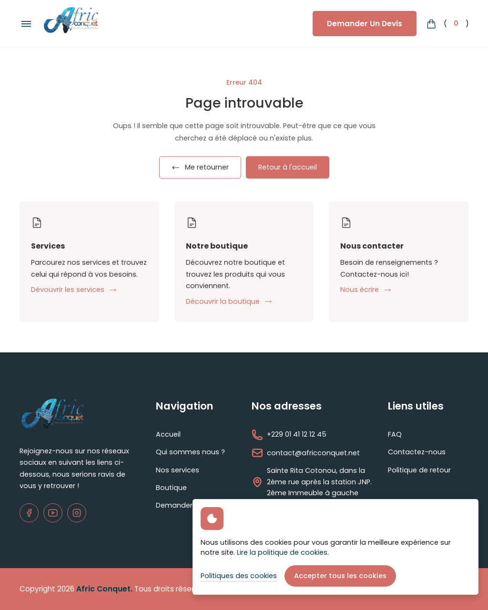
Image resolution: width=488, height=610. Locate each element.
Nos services (177, 470)
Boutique (171, 487)
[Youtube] (52, 512)
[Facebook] (29, 512)
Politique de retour (419, 470)
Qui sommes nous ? (190, 452)
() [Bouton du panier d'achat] (447, 24)
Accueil (168, 434)
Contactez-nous (417, 452)
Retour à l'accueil (287, 167)
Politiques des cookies (239, 575)
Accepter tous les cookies (340, 575)
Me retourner (200, 167)
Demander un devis (189, 505)
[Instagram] (76, 512)
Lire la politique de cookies (282, 552)
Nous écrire (365, 289)
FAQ (395, 434)
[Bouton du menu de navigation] (26, 23)
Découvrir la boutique (229, 301)
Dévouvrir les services (74, 289)
